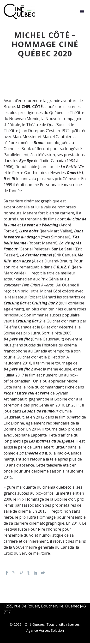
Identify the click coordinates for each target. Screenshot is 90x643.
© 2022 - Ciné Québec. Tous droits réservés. (45, 624)
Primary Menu (82, 11)
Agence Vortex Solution (45, 630)
